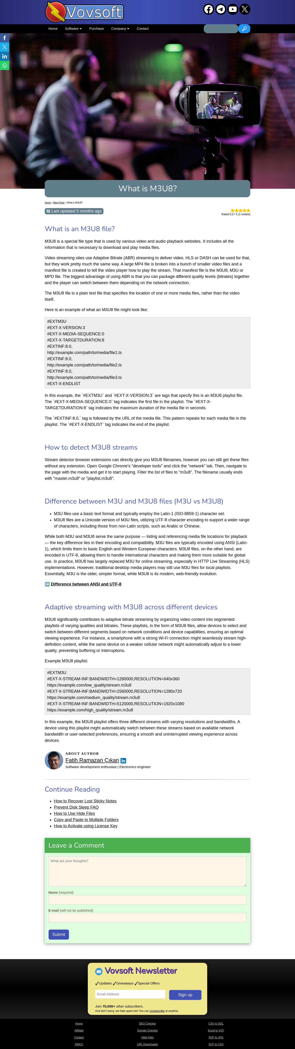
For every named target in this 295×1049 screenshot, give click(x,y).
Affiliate (78, 1030)
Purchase (96, 28)
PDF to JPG (216, 1037)
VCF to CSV (216, 1044)
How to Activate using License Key (85, 826)
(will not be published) (70, 910)
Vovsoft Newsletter (141, 970)
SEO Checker (147, 1023)
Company (120, 28)
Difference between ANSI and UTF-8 (86, 584)
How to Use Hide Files (74, 813)
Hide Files (147, 1037)
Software (73, 28)
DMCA (79, 1044)
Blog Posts (59, 202)
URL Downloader (147, 1044)
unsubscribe (157, 1011)
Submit (58, 934)
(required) (61, 892)
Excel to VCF (216, 1030)
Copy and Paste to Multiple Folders (86, 819)
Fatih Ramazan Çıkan (92, 760)
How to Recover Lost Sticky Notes (85, 801)
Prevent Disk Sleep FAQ (76, 807)
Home (53, 28)
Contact (143, 28)
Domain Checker (147, 1030)
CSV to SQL (216, 1023)
